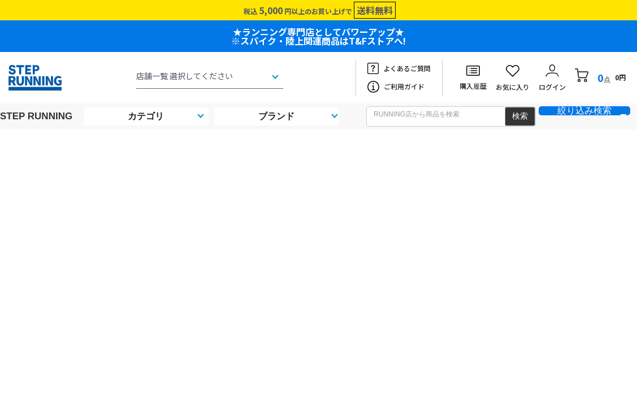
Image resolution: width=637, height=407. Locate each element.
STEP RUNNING (36, 116)
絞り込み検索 (584, 110)
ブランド (276, 116)
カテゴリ (146, 116)
